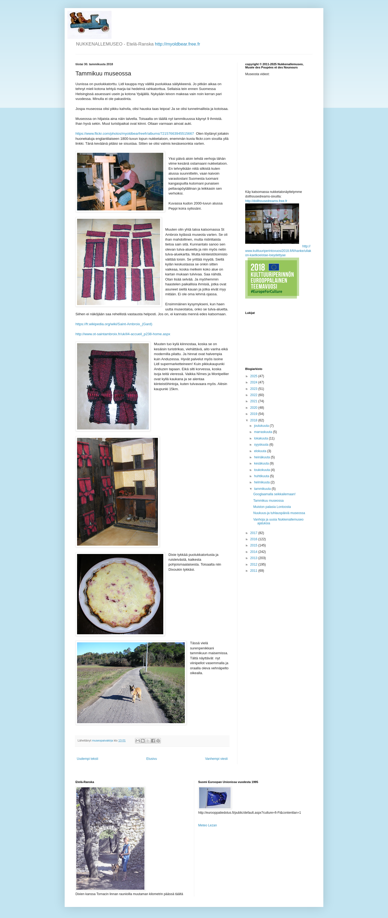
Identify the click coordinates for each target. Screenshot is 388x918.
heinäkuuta (262, 457)
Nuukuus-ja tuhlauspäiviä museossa (279, 513)
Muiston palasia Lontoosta (272, 507)
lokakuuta (261, 438)
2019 (254, 414)
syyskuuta (261, 444)
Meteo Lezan (207, 825)
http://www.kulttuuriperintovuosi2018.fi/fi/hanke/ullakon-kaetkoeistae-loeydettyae (278, 250)
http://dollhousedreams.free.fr (266, 201)
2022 (254, 395)
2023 (254, 389)
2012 (254, 564)
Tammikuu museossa (268, 501)
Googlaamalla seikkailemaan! (274, 494)
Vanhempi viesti (216, 759)
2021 (254, 401)
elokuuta (260, 451)
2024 (254, 382)
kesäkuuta (262, 463)
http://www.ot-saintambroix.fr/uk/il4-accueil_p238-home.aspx (122, 334)
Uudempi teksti (87, 759)
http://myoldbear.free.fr (177, 44)
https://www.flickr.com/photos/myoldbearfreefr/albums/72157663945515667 (134, 133)
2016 (254, 539)
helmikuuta (262, 482)
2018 (254, 420)
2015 (254, 545)
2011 (254, 571)
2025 (254, 376)
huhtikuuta (262, 476)
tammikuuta (263, 489)
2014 (254, 552)
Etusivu (151, 759)
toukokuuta (262, 470)
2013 (254, 558)
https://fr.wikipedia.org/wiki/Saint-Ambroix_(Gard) (113, 324)
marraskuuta (263, 432)
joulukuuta (262, 426)
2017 (254, 533)
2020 (254, 408)
